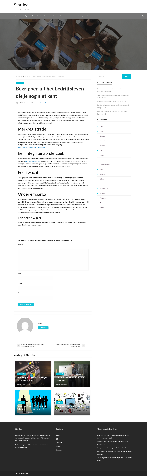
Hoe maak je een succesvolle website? (70, 408)
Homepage (19, 77)
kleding (102, 155)
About (58, 435)
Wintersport (103, 198)
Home (18, 16)
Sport (55, 16)
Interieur (102, 145)
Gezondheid (36, 16)
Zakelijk (81, 16)
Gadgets (26, 16)
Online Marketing (105, 164)
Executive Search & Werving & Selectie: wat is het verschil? (31, 408)
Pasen (101, 169)
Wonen (72, 16)
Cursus (60, 402)
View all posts (43, 327)
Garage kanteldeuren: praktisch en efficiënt (112, 101)
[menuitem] (17, 16)
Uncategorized (104, 188)
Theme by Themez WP (21, 473)
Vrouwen (63, 16)
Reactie (20, 244)
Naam (20, 273)
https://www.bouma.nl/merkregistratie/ (32, 147)
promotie (22, 373)
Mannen (47, 16)
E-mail (20, 283)
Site (19, 293)
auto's (101, 126)
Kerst (101, 150)
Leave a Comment (41, 102)
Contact (90, 16)
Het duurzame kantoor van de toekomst (70, 379)
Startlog (21, 5)
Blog (58, 439)
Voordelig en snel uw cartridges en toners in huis (32, 379)
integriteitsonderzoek (32, 161)
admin (21, 102)
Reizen (102, 179)
